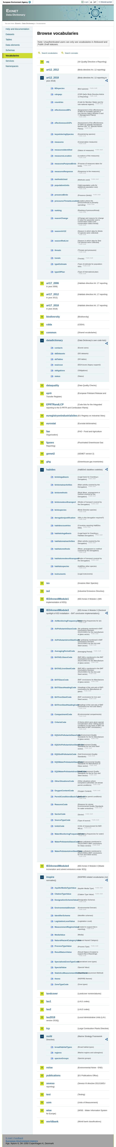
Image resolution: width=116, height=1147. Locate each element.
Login (86, 2)
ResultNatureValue (63, 952)
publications (53, 1075)
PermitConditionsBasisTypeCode (66, 796)
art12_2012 (52, 69)
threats (58, 250)
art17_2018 (52, 305)
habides (50, 469)
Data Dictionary (28, 23)
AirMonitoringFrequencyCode (66, 621)
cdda (49, 324)
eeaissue (59, 365)
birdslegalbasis (62, 477)
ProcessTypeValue (63, 946)
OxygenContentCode (64, 790)
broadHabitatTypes (63, 1047)
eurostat (51, 423)
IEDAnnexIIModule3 (57, 610)
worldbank (52, 1121)
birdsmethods (61, 492)
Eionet (17, 23)
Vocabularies (12, 55)
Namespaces (12, 66)
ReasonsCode (61, 804)
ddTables (59, 359)
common (51, 332)
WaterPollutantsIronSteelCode (66, 851)
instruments (60, 574)
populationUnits (62, 185)
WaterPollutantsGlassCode (66, 842)
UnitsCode (59, 826)
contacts (59, 348)
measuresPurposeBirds (65, 164)
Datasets (10, 34)
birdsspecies (60, 510)
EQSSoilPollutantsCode (65, 754)
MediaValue (60, 935)
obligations (60, 370)
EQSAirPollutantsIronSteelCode (66, 745)
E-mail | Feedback (14, 1138)
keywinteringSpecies (64, 134)
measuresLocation (63, 156)
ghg (48, 461)
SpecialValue (60, 967)
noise (49, 1067)
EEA (18, 2)
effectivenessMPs (63, 110)
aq (47, 61)
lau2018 (50, 1017)
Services (10, 61)
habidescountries (63, 525)
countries (59, 102)
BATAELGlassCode (63, 657)
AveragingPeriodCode (65, 651)
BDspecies (59, 88)
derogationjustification (65, 518)
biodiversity (53, 316)
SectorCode (60, 814)
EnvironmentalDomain (65, 908)
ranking (58, 210)
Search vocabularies (49, 53)
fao (48, 431)
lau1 (48, 1001)
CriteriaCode (60, 722)
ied (48, 591)
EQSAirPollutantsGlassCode (66, 735)
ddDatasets (60, 353)
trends (57, 258)
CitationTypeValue (63, 894)
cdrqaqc (58, 94)
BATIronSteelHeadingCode (66, 705)
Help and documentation (17, 29)
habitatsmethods (62, 549)
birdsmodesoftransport (65, 502)
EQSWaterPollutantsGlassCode (66, 762)
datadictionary (54, 340)
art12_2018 (52, 77)
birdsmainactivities (63, 485)
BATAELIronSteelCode (65, 668)
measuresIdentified (63, 150)
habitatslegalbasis (63, 533)
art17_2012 (52, 294)
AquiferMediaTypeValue (65, 888)
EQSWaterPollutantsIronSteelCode (66, 771)
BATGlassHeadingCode (65, 687)
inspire (50, 877)
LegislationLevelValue (65, 921)
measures (59, 142)
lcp (48, 1028)
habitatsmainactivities (65, 541)
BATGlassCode (61, 680)
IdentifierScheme (62, 915)
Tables (9, 39)
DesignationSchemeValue (66, 900)
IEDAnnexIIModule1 (57, 599)
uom (48, 1102)
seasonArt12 (60, 231)
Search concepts (71, 53)
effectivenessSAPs (63, 123)
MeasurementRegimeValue (66, 927)
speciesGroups (61, 1058)
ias (48, 583)
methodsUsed (61, 179)
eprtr (49, 393)
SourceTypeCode (62, 820)
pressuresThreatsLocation (66, 201)
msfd (49, 1036)
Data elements (13, 45)
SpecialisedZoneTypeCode (66, 962)
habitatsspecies (62, 566)
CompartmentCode (63, 714)
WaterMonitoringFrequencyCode (66, 834)
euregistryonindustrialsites (61, 415)
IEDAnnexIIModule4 (57, 866)
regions (58, 1053)
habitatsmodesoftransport (66, 558)
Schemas (10, 50)
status (57, 376)
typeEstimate (61, 264)
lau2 (48, 1009)
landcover (52, 993)
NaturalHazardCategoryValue (66, 940)
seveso (50, 1083)
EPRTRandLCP (55, 404)
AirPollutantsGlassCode (66, 629)
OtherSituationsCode (64, 781)
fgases (50, 442)
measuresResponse (64, 171)
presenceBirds (61, 195)
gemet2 (50, 453)
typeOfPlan (60, 272)
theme (57, 979)
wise (49, 1110)
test (48, 1094)
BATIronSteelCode (63, 697)
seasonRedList (61, 241)
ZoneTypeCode (61, 984)
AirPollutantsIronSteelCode (66, 640)
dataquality (52, 385)
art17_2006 (52, 283)
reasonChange (61, 218)
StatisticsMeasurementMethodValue (66, 973)
